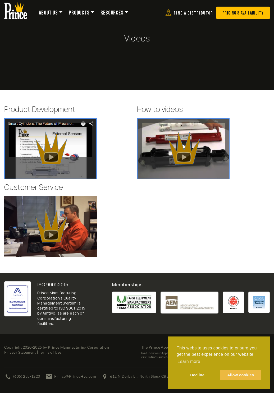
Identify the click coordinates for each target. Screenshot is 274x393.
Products (79, 13)
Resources (112, 13)
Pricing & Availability (243, 13)
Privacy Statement (20, 352)
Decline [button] (197, 375)
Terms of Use (50, 352)
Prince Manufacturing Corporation (78, 347)
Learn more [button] (188, 361)
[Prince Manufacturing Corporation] (15, 5)
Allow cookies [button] (240, 375)
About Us (48, 13)
